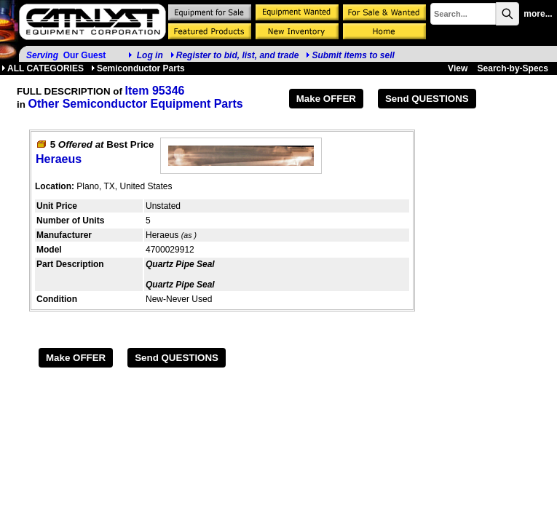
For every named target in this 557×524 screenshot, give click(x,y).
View (457, 68)
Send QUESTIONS (427, 98)
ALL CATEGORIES (42, 68)
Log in (150, 55)
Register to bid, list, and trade (237, 55)
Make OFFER (326, 98)
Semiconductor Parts (138, 68)
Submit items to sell (350, 55)
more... (538, 14)
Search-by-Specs (513, 68)
